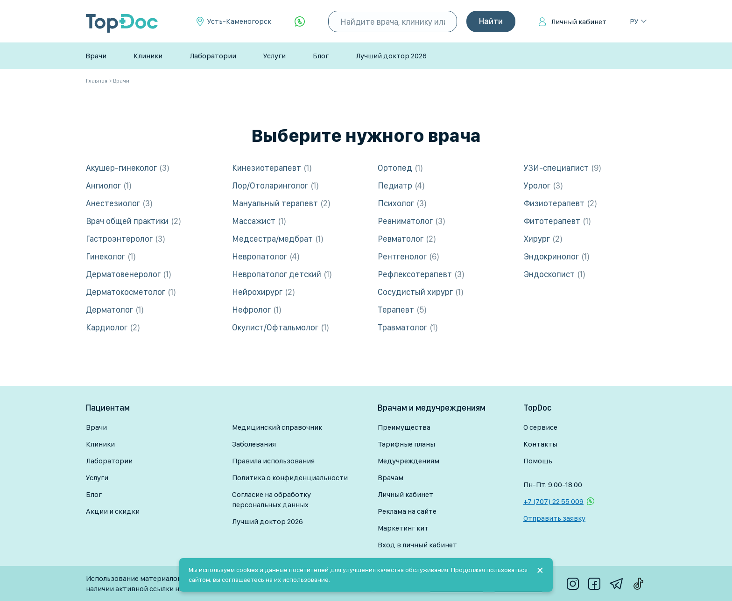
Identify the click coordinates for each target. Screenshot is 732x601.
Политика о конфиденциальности (290, 477)
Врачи (95, 55)
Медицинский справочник (277, 427)
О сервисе (540, 427)
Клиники (148, 55)
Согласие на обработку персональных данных (271, 499)
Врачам (390, 477)
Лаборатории (213, 55)
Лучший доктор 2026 (391, 55)
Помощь (537, 460)
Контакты (540, 444)
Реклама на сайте (407, 511)
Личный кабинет (578, 21)
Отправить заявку (554, 518)
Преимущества (404, 427)
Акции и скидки (113, 511)
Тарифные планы (406, 444)
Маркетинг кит (403, 528)
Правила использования (273, 460)
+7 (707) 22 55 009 (553, 501)
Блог (321, 55)
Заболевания (254, 444)
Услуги (274, 55)
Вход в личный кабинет (417, 544)
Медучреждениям (408, 460)
